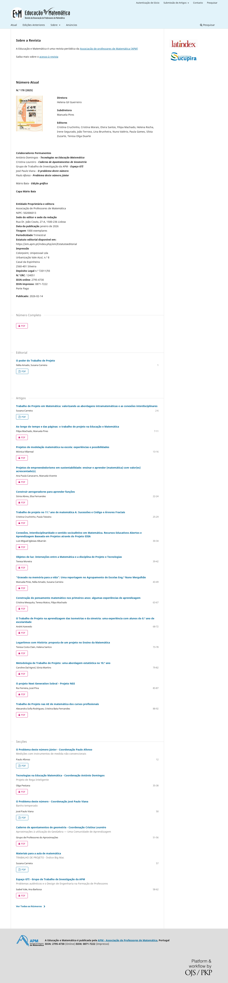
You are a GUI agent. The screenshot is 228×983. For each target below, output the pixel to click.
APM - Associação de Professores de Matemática (127, 940)
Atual (14, 25)
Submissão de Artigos (175, 2)
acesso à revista (48, 56)
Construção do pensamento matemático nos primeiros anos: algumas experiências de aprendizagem (78, 598)
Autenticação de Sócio (147, 2)
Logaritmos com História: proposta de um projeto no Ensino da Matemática (63, 642)
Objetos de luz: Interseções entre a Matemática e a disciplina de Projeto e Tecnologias (69, 557)
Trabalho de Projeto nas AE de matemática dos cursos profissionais (57, 704)
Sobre (54, 25)
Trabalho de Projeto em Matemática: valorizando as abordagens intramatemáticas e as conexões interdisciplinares (86, 406)
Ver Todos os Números (29, 906)
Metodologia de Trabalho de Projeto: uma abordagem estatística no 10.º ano (63, 663)
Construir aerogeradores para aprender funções (45, 491)
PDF (20, 325)
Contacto (198, 2)
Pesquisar (207, 25)
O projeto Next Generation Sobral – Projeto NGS (45, 683)
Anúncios (71, 25)
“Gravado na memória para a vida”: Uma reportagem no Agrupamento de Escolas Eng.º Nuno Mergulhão (81, 577)
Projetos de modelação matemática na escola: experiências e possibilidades (62, 447)
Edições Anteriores (34, 25)
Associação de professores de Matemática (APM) (109, 48)
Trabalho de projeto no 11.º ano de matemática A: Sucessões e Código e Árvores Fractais (70, 512)
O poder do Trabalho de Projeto (35, 360)
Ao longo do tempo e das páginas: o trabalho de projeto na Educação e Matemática (67, 426)
